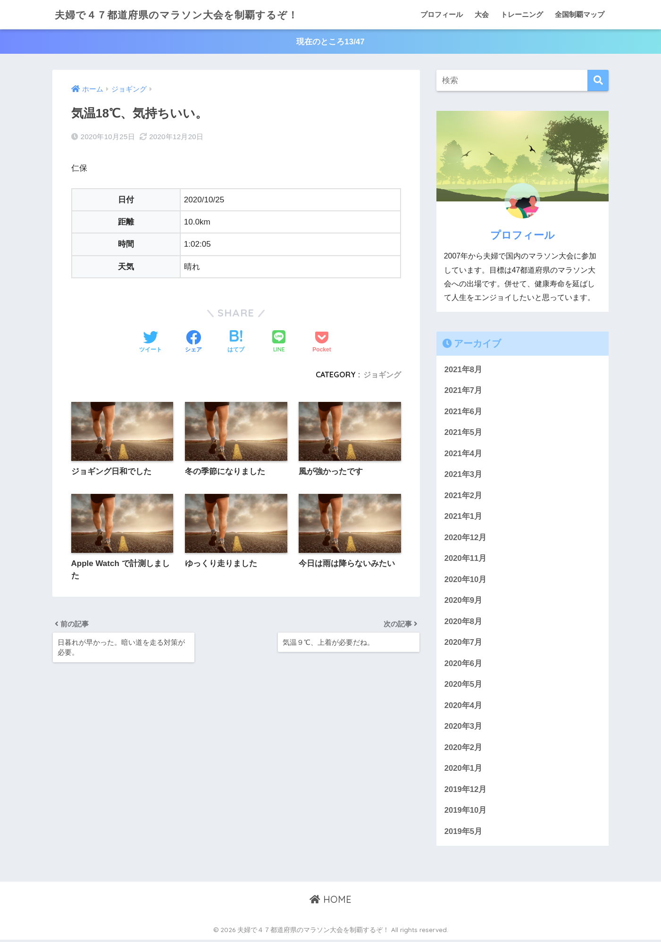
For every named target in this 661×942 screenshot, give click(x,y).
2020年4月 (463, 706)
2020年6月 (463, 664)
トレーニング (522, 14)
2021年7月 (463, 390)
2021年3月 (463, 475)
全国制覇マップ (579, 14)
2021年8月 (463, 369)
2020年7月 (463, 643)
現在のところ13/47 (330, 41)
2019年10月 (465, 812)
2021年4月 (463, 454)
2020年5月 (463, 686)
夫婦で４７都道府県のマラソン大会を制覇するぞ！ (187, 14)
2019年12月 (465, 791)
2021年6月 (463, 411)
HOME (330, 902)
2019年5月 (463, 833)
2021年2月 (463, 496)
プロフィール (441, 14)
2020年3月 (463, 728)
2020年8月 (463, 622)
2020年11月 (465, 559)
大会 (482, 14)
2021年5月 (463, 432)
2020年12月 (465, 538)
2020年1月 (463, 770)
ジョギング (382, 375)
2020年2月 (463, 749)
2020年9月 (463, 601)
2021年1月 (463, 517)
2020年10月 (465, 580)
